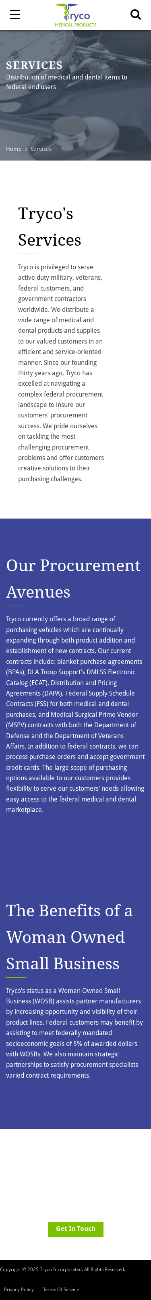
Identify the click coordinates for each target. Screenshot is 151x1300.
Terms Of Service (61, 1289)
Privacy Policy (19, 1289)
